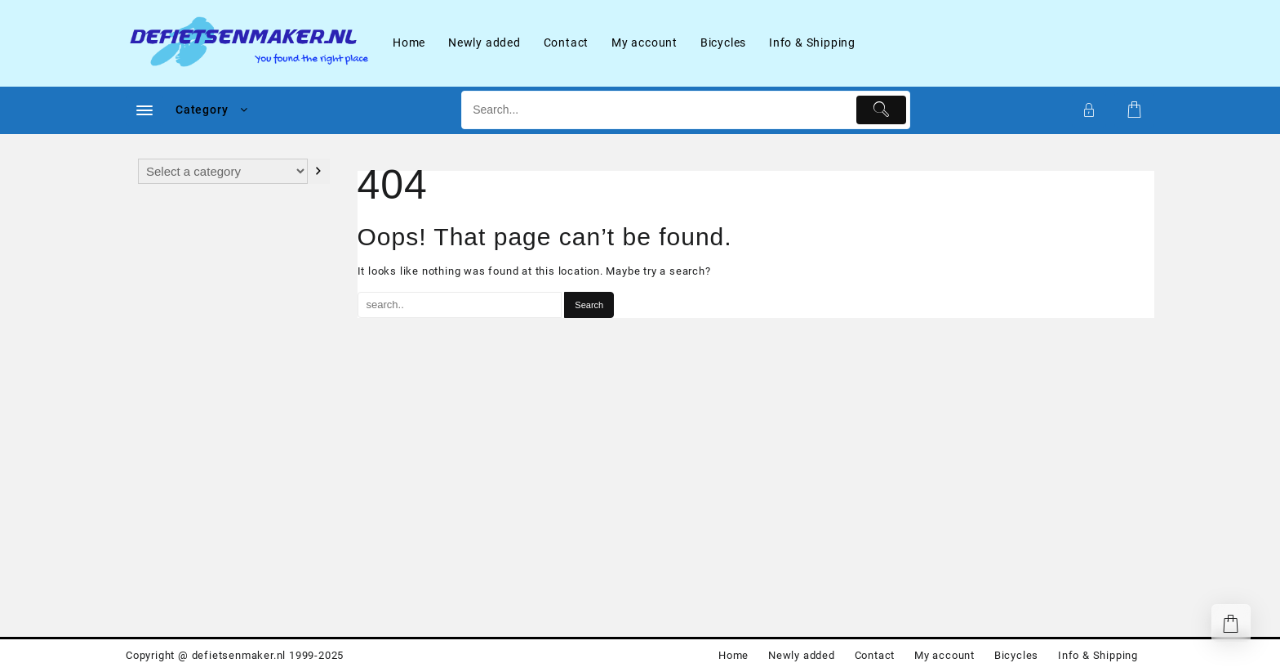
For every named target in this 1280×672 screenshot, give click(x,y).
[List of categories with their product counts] (223, 171)
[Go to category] (319, 171)
